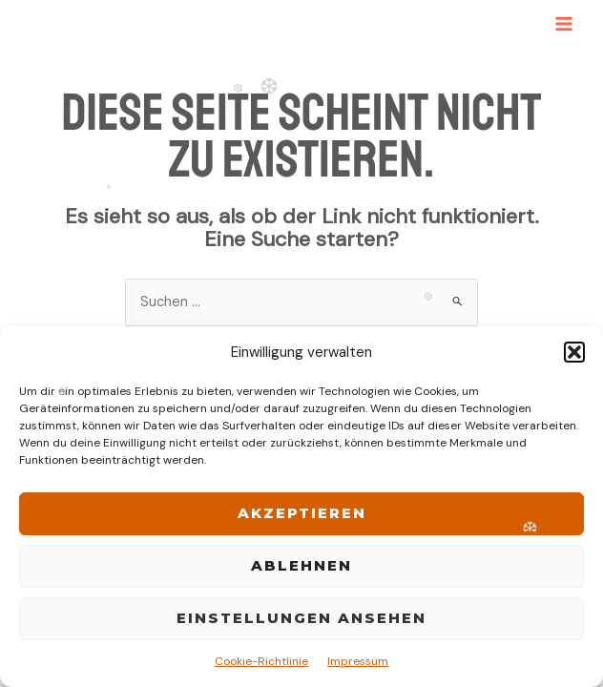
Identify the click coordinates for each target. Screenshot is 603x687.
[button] (574, 352)
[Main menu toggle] (564, 24)
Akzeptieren (302, 513)
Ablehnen (301, 565)
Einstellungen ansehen (301, 618)
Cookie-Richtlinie (261, 661)
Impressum (357, 661)
